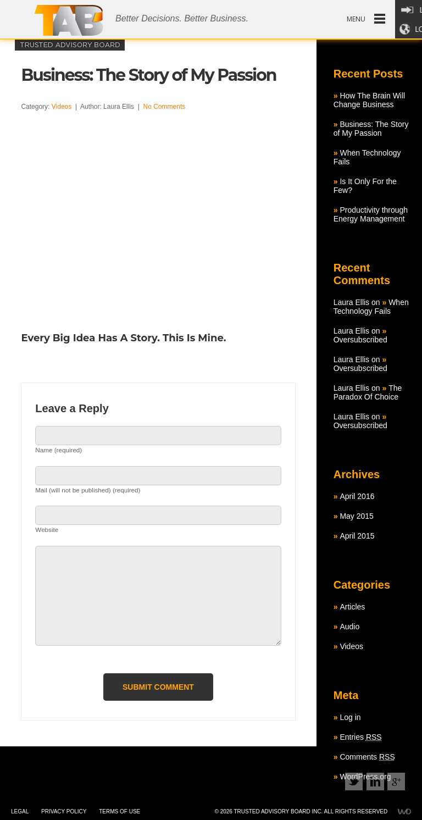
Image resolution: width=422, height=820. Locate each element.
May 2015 (356, 516)
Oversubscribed (360, 339)
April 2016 (357, 496)
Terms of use (119, 811)
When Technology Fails (371, 306)
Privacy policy (63, 811)
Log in (350, 717)
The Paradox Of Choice (368, 392)
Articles (352, 606)
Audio (349, 626)
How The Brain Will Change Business (369, 100)
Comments (367, 756)
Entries (360, 737)
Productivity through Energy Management (371, 214)
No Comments (164, 106)
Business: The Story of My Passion (371, 128)
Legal (20, 811)
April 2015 (357, 535)
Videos (61, 106)
